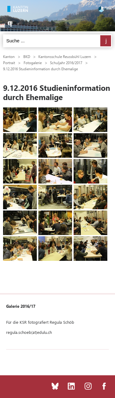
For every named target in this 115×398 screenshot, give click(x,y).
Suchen (106, 41)
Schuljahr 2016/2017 (66, 62)
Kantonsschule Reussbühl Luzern (64, 56)
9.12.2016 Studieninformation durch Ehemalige (40, 68)
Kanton (9, 56)
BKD (26, 56)
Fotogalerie (33, 62)
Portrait (9, 62)
